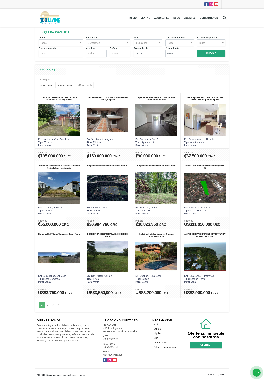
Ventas (145, 18)
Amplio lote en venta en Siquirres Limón (156, 165)
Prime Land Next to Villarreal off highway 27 (204, 166)
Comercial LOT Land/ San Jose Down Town (59, 234)
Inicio (133, 18)
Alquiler (157, 333)
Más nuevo (46, 85)
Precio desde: (141, 48)
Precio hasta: (172, 48)
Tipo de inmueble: (175, 37)
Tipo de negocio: (48, 48)
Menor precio (65, 85)
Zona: (137, 37)
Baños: (114, 48)
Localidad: (92, 37)
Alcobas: (91, 48)
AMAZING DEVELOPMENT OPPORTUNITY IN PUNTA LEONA (204, 235)
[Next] (58, 305)
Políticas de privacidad (165, 347)
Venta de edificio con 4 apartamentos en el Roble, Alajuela (107, 98)
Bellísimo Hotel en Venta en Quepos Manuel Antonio (156, 235)
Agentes (190, 18)
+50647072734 (110, 347)
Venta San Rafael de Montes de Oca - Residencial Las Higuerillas (59, 98)
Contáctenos (209, 18)
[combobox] (61, 42)
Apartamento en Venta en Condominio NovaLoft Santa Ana (156, 98)
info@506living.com (113, 354)
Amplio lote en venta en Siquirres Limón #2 (107, 165)
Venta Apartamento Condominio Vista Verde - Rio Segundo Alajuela (205, 98)
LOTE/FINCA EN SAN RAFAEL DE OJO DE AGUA (107, 235)
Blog (176, 18)
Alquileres (161, 18)
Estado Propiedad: (207, 37)
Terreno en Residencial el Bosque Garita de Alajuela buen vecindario (59, 166)
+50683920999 (110, 339)
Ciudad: (43, 37)
